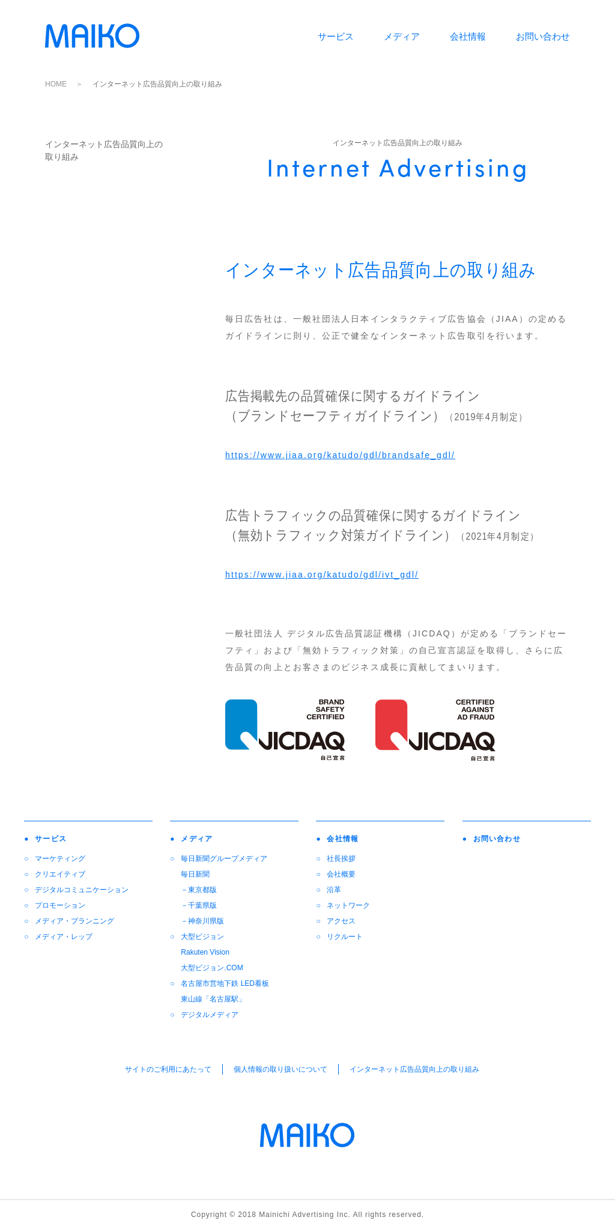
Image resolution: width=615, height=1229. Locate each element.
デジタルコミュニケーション (82, 890)
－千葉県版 (199, 905)
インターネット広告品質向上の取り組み (414, 1069)
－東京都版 (199, 890)
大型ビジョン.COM (212, 968)
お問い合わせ (543, 36)
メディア (402, 36)
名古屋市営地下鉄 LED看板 (225, 983)
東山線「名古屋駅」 (213, 999)
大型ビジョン (202, 936)
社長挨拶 (341, 858)
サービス (336, 36)
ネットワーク (348, 905)
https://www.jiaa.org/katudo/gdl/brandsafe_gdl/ (340, 455)
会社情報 (468, 36)
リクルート (345, 936)
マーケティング (60, 858)
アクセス (341, 921)
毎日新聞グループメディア (224, 858)
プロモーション (60, 905)
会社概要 (341, 874)
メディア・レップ (63, 936)
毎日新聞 (195, 874)
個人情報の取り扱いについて (280, 1069)
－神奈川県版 (202, 921)
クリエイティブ (60, 874)
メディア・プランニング (74, 921)
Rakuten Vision (205, 952)
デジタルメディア (209, 1014)
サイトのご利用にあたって (168, 1069)
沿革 (334, 890)
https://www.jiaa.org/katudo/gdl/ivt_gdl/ (322, 574)
